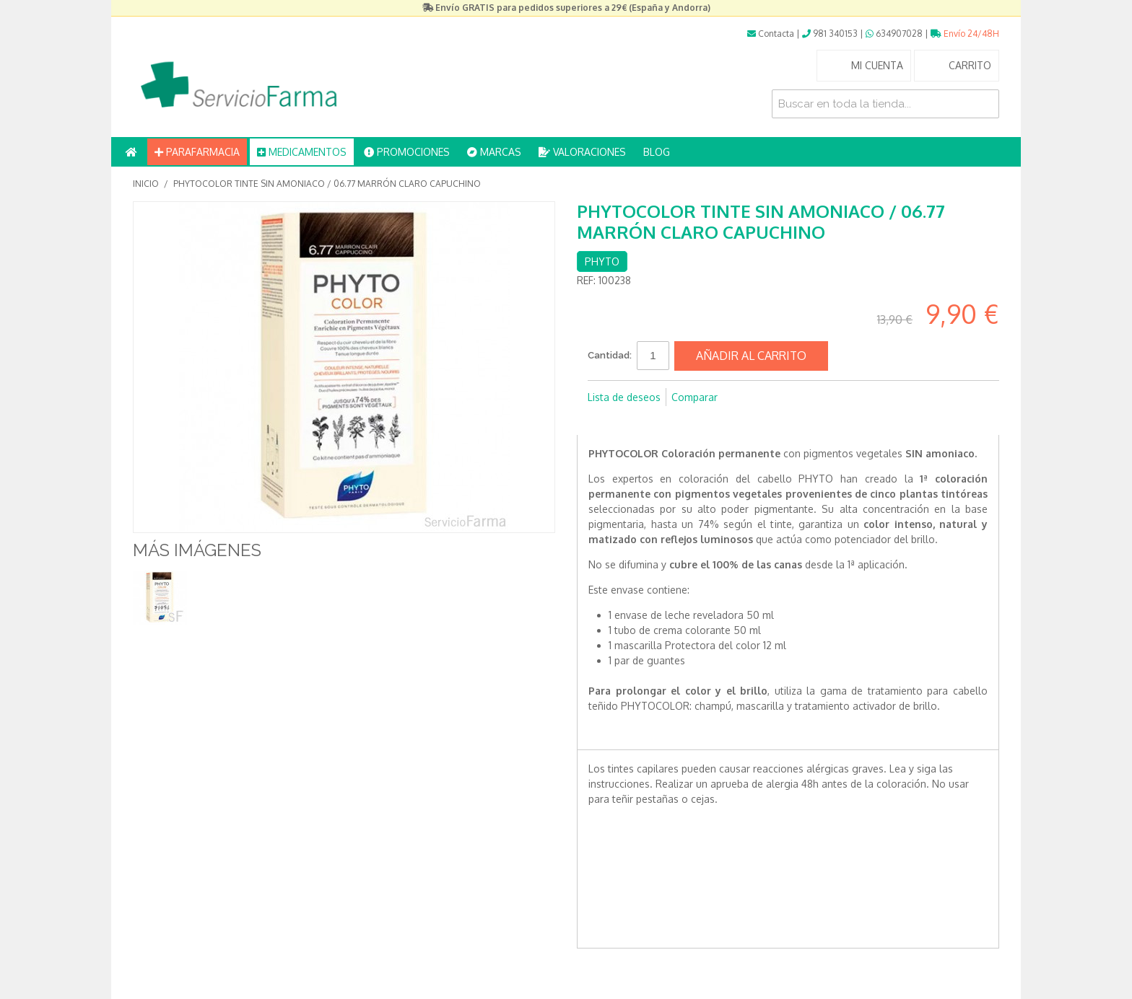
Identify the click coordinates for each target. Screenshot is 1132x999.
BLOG (656, 152)
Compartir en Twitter (631, 420)
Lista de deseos (624, 397)
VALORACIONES (582, 152)
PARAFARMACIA (197, 152)
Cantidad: (610, 355)
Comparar (694, 397)
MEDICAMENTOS (302, 152)
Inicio (146, 183)
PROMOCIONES (407, 152)
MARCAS (494, 152)
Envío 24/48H (965, 33)
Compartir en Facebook (602, 420)
